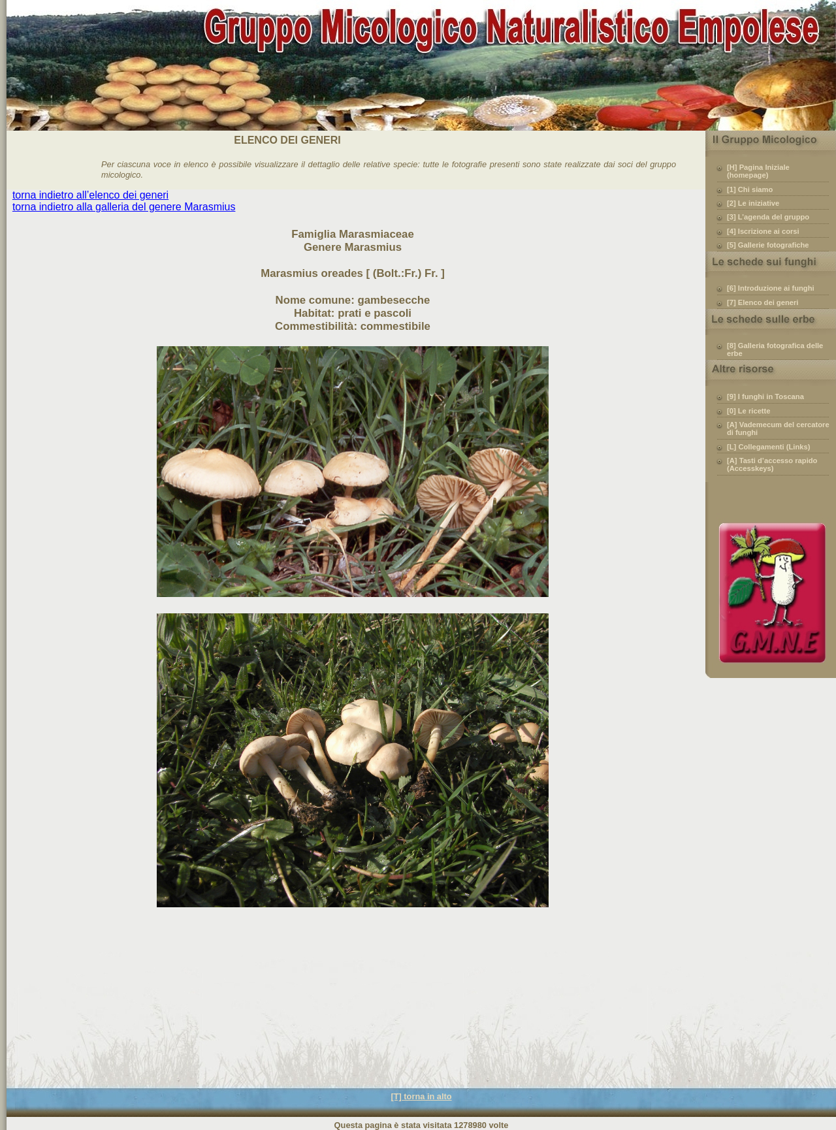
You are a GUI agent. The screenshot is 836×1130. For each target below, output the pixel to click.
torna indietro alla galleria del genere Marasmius (124, 206)
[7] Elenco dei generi (762, 302)
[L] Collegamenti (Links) (768, 447)
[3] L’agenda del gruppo (768, 217)
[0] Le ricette (749, 411)
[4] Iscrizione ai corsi (763, 231)
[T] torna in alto (421, 1096)
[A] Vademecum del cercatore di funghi (778, 428)
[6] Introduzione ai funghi (770, 288)
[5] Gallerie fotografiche (768, 245)
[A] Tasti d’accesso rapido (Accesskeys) (772, 464)
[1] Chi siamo (750, 189)
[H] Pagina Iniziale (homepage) (758, 171)
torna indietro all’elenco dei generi (90, 195)
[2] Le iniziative (753, 203)
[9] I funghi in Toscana (765, 396)
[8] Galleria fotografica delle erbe (775, 349)
